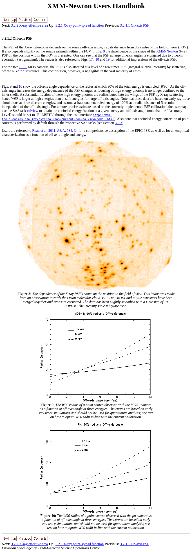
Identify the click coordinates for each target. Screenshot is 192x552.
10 (20, 86)
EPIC (23, 67)
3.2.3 (118, 123)
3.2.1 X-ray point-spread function (80, 25)
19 (108, 59)
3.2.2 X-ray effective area (29, 25)
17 (91, 59)
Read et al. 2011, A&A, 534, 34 (55, 130)
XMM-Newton (167, 51)
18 (97, 59)
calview (32, 111)
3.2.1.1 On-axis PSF (134, 25)
